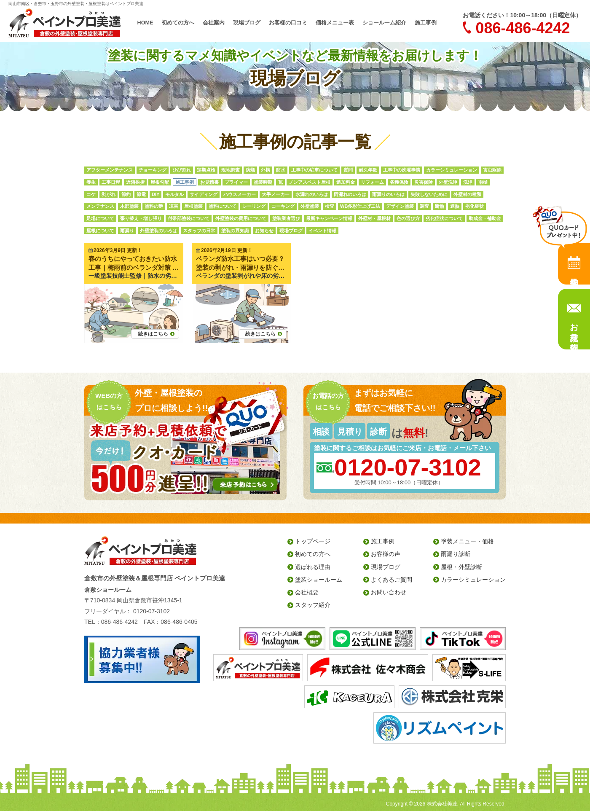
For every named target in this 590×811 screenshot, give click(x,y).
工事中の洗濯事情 (401, 169)
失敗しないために (429, 194)
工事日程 (111, 182)
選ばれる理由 (312, 567)
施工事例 (426, 23)
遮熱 (454, 206)
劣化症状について (444, 218)
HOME (145, 23)
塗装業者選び (286, 218)
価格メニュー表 (335, 23)
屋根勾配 (159, 182)
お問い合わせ (388, 592)
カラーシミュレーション (451, 169)
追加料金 (345, 182)
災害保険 (423, 182)
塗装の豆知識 (235, 230)
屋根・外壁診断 (461, 567)
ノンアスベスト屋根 (309, 182)
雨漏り (127, 230)
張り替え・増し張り (141, 218)
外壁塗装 (309, 206)
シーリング (254, 206)
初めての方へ (177, 23)
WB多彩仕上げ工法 (360, 206)
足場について (100, 218)
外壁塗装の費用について (240, 218)
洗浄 (467, 182)
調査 (424, 206)
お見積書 (209, 182)
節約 (126, 194)
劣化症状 (474, 206)
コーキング (283, 206)
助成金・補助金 (485, 218)
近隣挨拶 (135, 182)
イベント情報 (322, 230)
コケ (91, 194)
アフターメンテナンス (109, 169)
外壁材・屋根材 (374, 218)
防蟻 (250, 169)
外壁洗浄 (448, 182)
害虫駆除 (492, 169)
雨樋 (483, 182)
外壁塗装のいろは (158, 230)
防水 (280, 169)
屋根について (100, 230)
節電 (141, 194)
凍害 (173, 206)
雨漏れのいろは (350, 194)
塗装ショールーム (318, 579)
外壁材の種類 (467, 194)
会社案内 (214, 23)
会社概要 (307, 592)
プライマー (236, 182)
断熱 (439, 206)
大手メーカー (276, 194)
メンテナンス (100, 206)
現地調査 (230, 169)
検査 (329, 206)
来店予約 (574, 264)
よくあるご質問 (391, 579)
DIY (155, 194)
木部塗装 (129, 206)
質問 (348, 169)
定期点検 (206, 169)
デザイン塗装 (400, 206)
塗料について (222, 206)
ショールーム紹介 (384, 23)
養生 (91, 182)
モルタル (174, 194)
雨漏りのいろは (388, 194)
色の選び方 (408, 218)
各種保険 (399, 182)
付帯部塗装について (188, 218)
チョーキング (152, 169)
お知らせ (264, 230)
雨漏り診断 (455, 554)
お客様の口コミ (288, 23)
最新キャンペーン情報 (329, 218)
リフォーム (372, 182)
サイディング (203, 194)
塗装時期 (263, 182)
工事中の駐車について (314, 169)
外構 (265, 169)
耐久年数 (368, 169)
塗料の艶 (154, 206)
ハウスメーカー (239, 194)
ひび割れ (181, 169)
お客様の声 (385, 554)
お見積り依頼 (574, 327)
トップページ (312, 541)
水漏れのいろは (311, 194)
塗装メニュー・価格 (467, 541)
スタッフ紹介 (312, 605)
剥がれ (108, 194)
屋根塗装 (193, 206)
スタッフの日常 (199, 230)
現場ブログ (246, 23)
